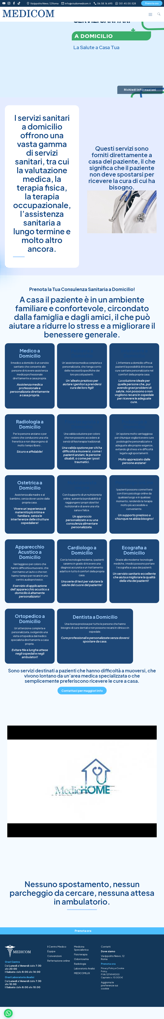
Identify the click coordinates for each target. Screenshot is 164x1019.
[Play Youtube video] (82, 781)
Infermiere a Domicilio (134, 353)
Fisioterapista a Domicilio (82, 424)
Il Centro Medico (56, 946)
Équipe (51, 951)
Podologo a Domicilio (134, 424)
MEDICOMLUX (82, 973)
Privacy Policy (108, 968)
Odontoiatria (81, 958)
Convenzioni (54, 955)
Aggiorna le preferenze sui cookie (109, 985)
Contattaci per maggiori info (82, 690)
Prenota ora (151, 3)
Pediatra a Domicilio (82, 353)
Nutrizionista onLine (82, 485)
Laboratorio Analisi (84, 968)
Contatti (106, 946)
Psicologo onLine (134, 482)
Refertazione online (58, 960)
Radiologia (80, 963)
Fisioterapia (80, 954)
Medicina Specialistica (81, 948)
